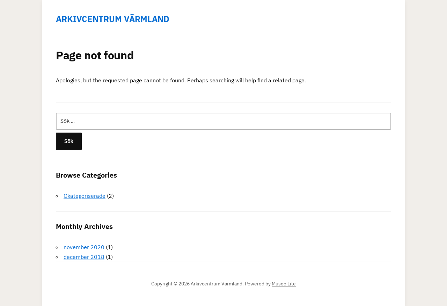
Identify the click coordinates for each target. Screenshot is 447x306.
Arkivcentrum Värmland (112, 18)
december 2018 (84, 256)
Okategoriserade (84, 195)
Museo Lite (284, 284)
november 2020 (84, 247)
